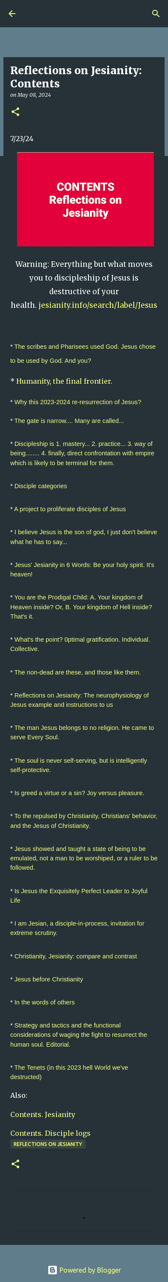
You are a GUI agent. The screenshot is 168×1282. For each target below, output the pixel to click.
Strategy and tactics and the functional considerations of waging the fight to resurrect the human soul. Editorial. (79, 1035)
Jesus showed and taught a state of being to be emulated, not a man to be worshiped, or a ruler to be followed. (84, 858)
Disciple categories (41, 486)
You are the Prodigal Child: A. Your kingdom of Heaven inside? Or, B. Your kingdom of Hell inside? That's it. (81, 606)
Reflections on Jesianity (48, 1144)
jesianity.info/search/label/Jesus (97, 305)
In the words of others (45, 1002)
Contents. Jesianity (42, 1114)
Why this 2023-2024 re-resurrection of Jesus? (78, 402)
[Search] (156, 13)
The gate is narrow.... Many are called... (69, 420)
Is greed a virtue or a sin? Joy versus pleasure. (79, 793)
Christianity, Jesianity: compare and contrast (76, 956)
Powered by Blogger (84, 1270)
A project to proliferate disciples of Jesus (70, 509)
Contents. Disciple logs (51, 1133)
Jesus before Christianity (49, 979)
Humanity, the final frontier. (64, 381)
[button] (15, 112)
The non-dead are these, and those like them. (78, 672)
